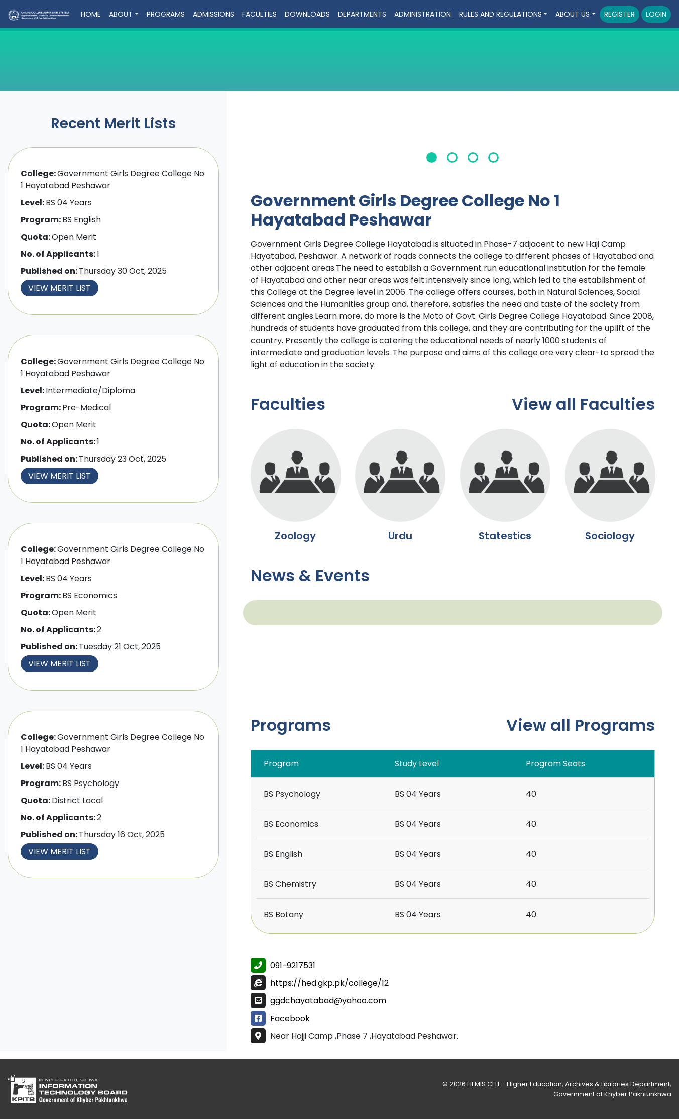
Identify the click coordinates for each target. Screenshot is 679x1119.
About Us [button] (572, 14)
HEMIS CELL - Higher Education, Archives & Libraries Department (568, 1084)
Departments (362, 14)
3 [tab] (473, 157)
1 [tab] (431, 157)
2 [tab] (452, 157)
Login (656, 14)
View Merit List (59, 288)
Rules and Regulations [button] (500, 14)
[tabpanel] (463, 139)
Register (619, 14)
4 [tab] (493, 157)
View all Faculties (583, 404)
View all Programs (580, 725)
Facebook (290, 1018)
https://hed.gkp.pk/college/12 (329, 983)
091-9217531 (292, 965)
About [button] (121, 14)
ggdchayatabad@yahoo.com (328, 1000)
